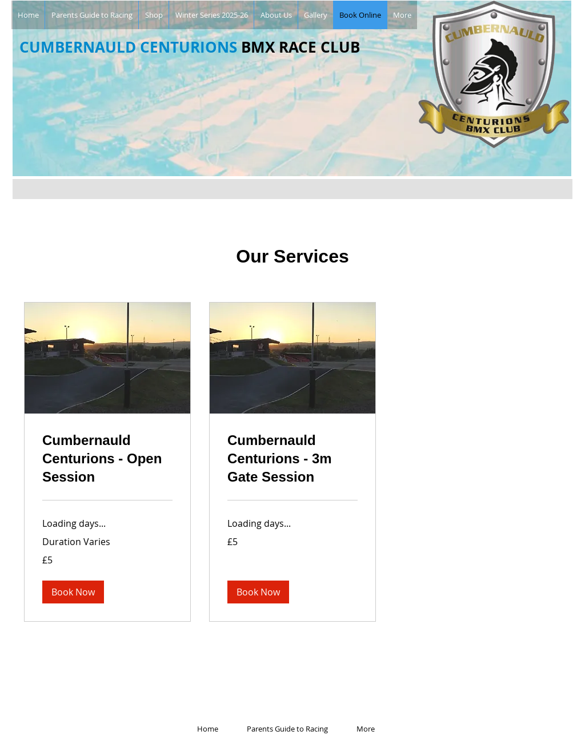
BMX (258, 47)
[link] (107, 458)
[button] (73, 592)
